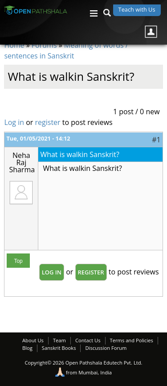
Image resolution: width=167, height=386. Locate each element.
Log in (14, 122)
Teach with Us (136, 9)
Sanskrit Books (59, 347)
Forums (44, 45)
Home (14, 45)
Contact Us (88, 340)
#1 (156, 140)
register (48, 122)
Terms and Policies (131, 340)
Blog (27, 347)
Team (59, 340)
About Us (33, 340)
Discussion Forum (105, 347)
